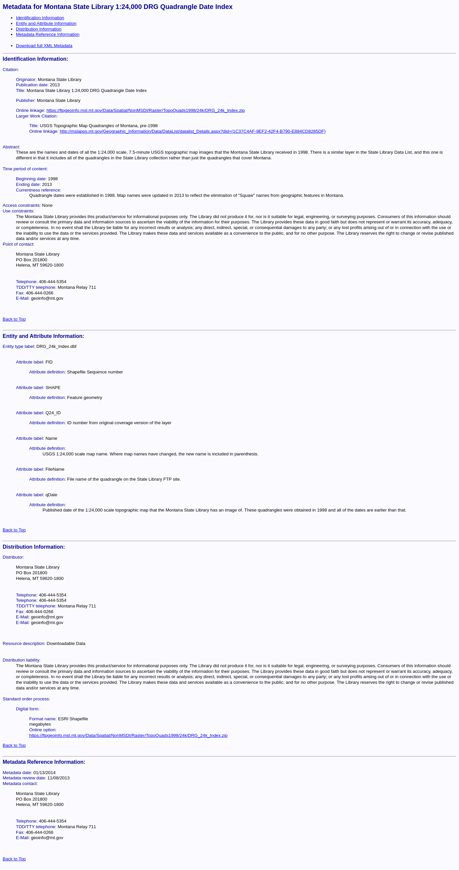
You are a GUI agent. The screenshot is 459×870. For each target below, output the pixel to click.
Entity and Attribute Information (46, 23)
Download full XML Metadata (44, 45)
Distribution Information (38, 29)
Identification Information (40, 17)
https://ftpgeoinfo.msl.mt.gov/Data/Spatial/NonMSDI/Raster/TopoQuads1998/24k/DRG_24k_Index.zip (145, 110)
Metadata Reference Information (47, 34)
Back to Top (14, 319)
